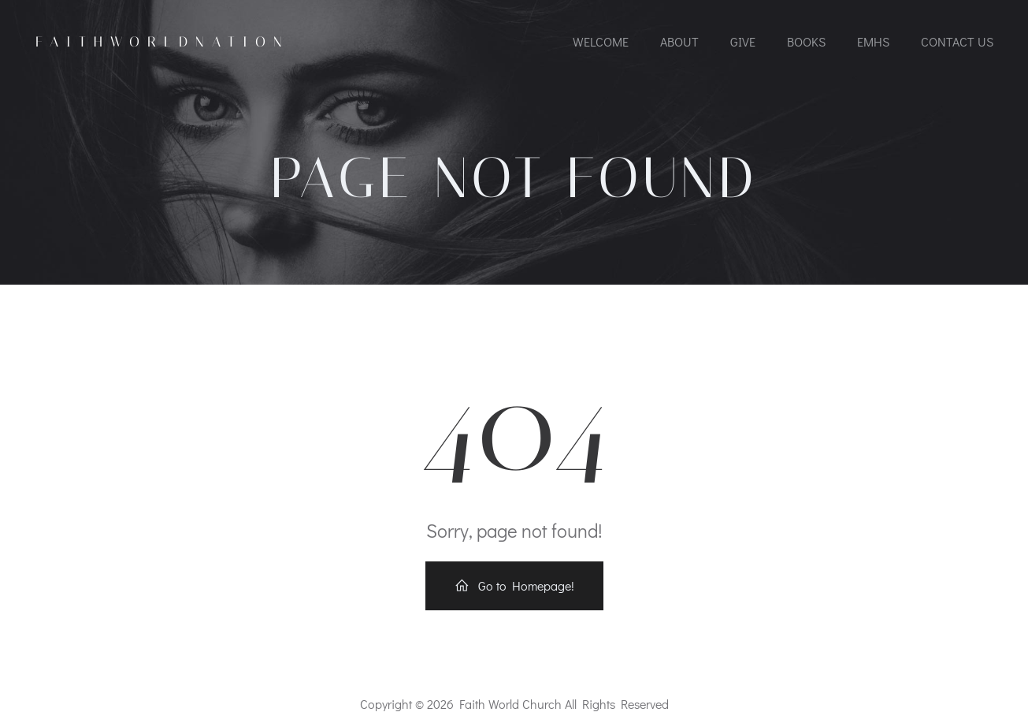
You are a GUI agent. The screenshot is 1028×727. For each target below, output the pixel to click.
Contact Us (957, 41)
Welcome (601, 41)
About (679, 41)
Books (806, 41)
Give (742, 41)
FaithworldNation (162, 41)
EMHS (873, 41)
